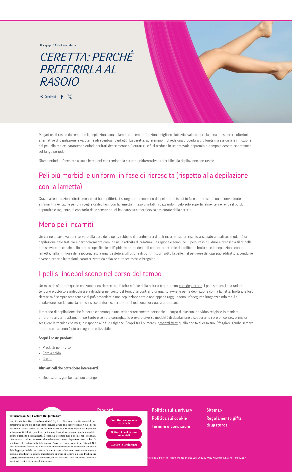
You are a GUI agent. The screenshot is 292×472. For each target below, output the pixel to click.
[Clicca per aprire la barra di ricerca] (250, 10)
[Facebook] (61, 96)
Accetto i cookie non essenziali (124, 421)
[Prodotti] (197, 10)
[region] (76, 438)
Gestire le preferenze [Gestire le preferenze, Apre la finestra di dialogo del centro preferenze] (123, 444)
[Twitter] (69, 96)
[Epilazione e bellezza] (228, 10)
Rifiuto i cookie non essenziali (124, 434)
